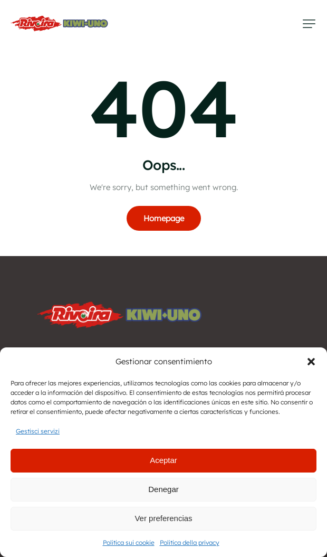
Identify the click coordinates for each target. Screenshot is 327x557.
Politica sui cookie (129, 542)
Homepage (163, 218)
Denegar (163, 489)
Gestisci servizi (38, 431)
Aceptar (163, 460)
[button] (311, 361)
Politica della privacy (189, 542)
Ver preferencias (163, 518)
